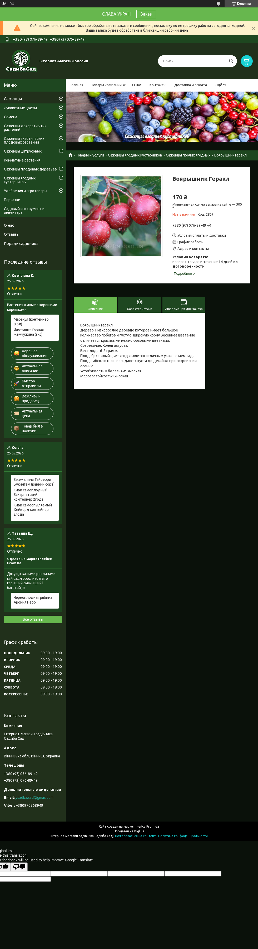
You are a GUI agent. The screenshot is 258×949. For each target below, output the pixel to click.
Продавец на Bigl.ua (129, 831)
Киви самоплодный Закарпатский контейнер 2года (30, 494)
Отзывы (11, 234)
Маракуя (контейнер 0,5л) (31, 321)
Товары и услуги (90, 155)
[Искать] (231, 61)
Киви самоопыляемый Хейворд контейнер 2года (33, 509)
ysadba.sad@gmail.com (34, 797)
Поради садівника (21, 243)
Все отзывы (33, 619)
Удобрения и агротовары (25, 191)
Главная (76, 85)
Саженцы (13, 98)
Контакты (158, 85)
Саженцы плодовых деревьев (30, 169)
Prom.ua (152, 826)
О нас (137, 85)
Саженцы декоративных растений (25, 128)
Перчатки (12, 200)
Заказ (146, 14)
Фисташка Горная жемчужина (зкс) (29, 332)
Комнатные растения (22, 160)
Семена (10, 117)
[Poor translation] (19, 866)
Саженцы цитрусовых (23, 151)
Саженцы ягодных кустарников (135, 155)
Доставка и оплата (190, 85)
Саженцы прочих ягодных (188, 155)
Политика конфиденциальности (183, 836)
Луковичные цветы (20, 108)
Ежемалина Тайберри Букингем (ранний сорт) (34, 481)
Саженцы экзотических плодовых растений (24, 140)
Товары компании (106, 85)
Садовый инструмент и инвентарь (24, 211)
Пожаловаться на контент (135, 836)
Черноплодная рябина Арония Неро (33, 599)
